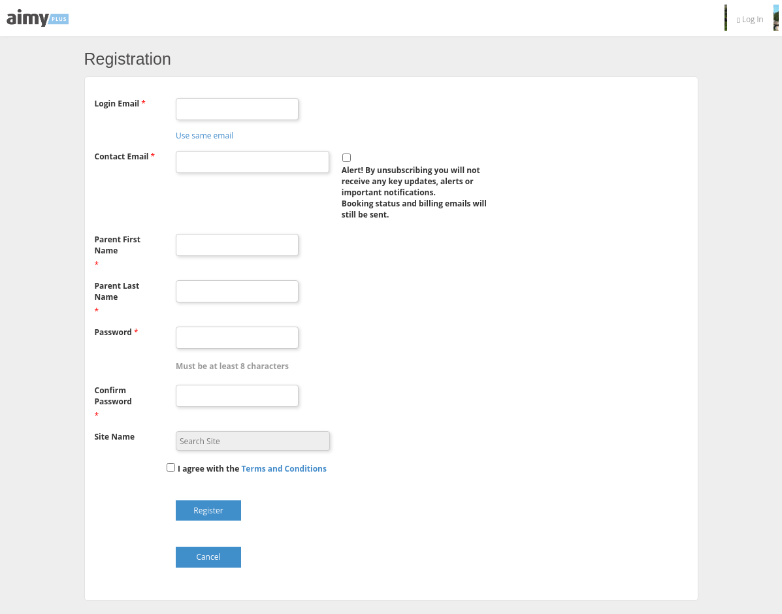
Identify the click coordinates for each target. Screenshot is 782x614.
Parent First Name (117, 245)
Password (113, 332)
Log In (750, 19)
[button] (284, 468)
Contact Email (122, 156)
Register (208, 510)
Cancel (208, 556)
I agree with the (208, 468)
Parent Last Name (117, 291)
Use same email (204, 135)
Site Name (115, 436)
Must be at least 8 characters (232, 366)
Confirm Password (113, 396)
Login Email (117, 103)
